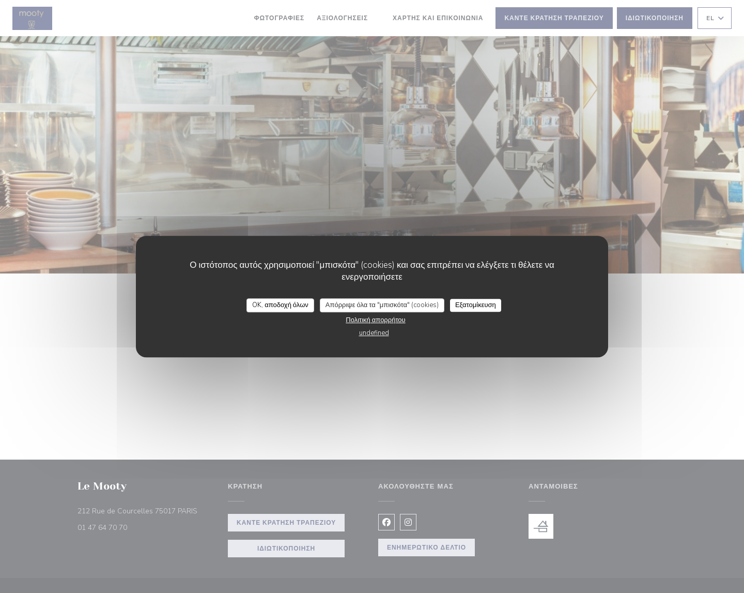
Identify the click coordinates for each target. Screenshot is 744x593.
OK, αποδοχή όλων (280, 305)
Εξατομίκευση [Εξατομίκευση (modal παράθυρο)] (475, 305)
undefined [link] (374, 333)
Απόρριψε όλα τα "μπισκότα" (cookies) (382, 305)
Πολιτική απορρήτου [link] (375, 320)
